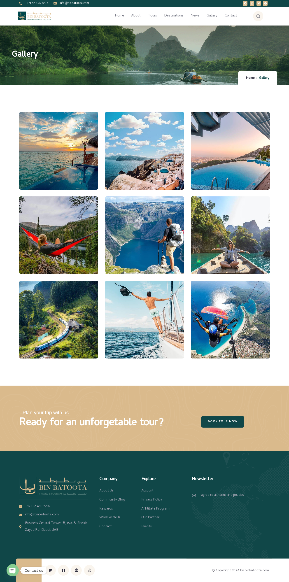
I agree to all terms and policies (222, 495)
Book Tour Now (223, 421)
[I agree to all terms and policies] (194, 495)
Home (250, 78)
